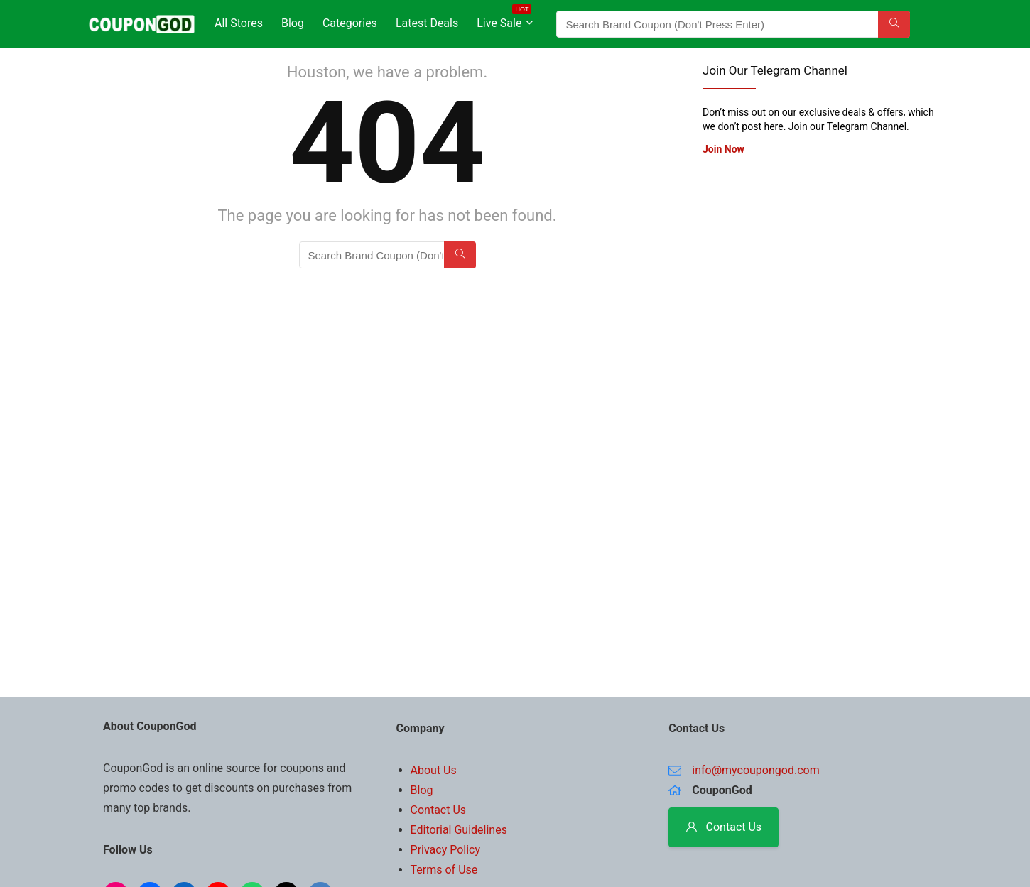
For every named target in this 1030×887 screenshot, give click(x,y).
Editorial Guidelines (459, 830)
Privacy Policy (446, 849)
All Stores (239, 23)
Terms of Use (444, 869)
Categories (349, 23)
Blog (292, 23)
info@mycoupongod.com (755, 770)
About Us (434, 770)
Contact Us (439, 810)
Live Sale (504, 20)
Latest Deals (427, 23)
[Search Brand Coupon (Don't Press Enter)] (894, 24)
